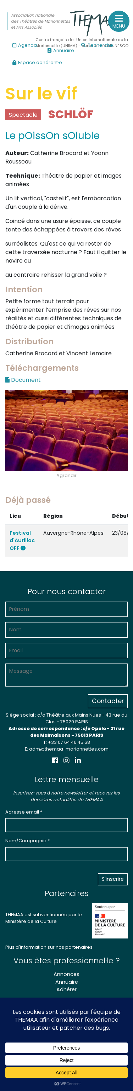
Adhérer (66, 989)
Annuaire (61, 50)
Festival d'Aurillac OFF (22, 540)
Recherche (97, 45)
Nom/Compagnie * (27, 841)
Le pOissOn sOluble (52, 136)
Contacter (108, 701)
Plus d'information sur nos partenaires (49, 947)
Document (23, 380)
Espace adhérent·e (37, 62)
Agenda (24, 45)
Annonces (66, 974)
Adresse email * (23, 812)
